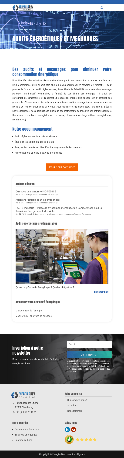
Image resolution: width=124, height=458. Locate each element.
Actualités (72, 405)
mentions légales (76, 454)
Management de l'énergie (29, 310)
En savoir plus (101, 291)
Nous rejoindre (74, 410)
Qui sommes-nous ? (77, 400)
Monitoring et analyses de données (34, 315)
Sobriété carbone (23, 440)
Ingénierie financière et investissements (42, 214)
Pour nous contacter (62, 167)
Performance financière (27, 429)
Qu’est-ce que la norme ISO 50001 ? (36, 191)
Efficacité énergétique (26, 434)
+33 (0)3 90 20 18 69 (71, 2)
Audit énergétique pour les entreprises (38, 199)
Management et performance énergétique (42, 194)
